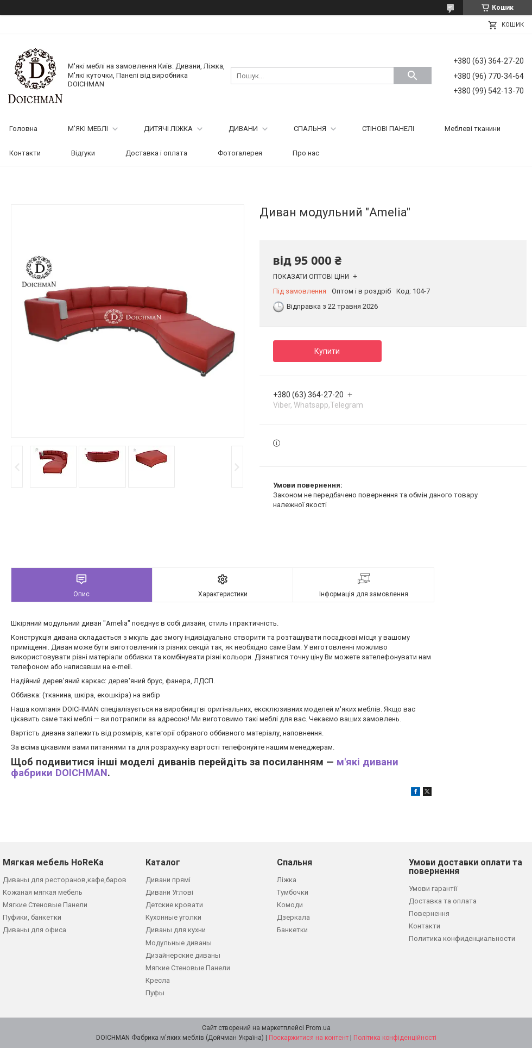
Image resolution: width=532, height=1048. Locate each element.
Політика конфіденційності (394, 1037)
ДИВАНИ (243, 128)
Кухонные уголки (173, 917)
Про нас (306, 153)
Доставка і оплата (156, 153)
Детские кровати (174, 905)
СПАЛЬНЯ (310, 128)
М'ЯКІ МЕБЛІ (88, 128)
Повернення (429, 913)
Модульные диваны (178, 943)
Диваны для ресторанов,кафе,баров (64, 880)
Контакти (25, 153)
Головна (23, 128)
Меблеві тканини (473, 128)
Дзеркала (293, 917)
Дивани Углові (169, 892)
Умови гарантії (433, 888)
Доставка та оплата (443, 901)
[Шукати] (413, 75)
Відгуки (83, 153)
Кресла (157, 980)
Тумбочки (292, 892)
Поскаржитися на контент (309, 1037)
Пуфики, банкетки (32, 917)
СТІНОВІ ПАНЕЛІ (388, 128)
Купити (327, 351)
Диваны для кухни (175, 930)
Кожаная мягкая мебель (43, 892)
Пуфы (154, 993)
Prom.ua (318, 1028)
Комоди (290, 905)
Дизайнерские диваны (182, 955)
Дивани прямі (168, 880)
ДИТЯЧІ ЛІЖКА (168, 128)
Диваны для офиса (34, 930)
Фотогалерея (240, 153)
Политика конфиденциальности (462, 938)
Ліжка (286, 880)
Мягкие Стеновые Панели (45, 905)
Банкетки (292, 930)
